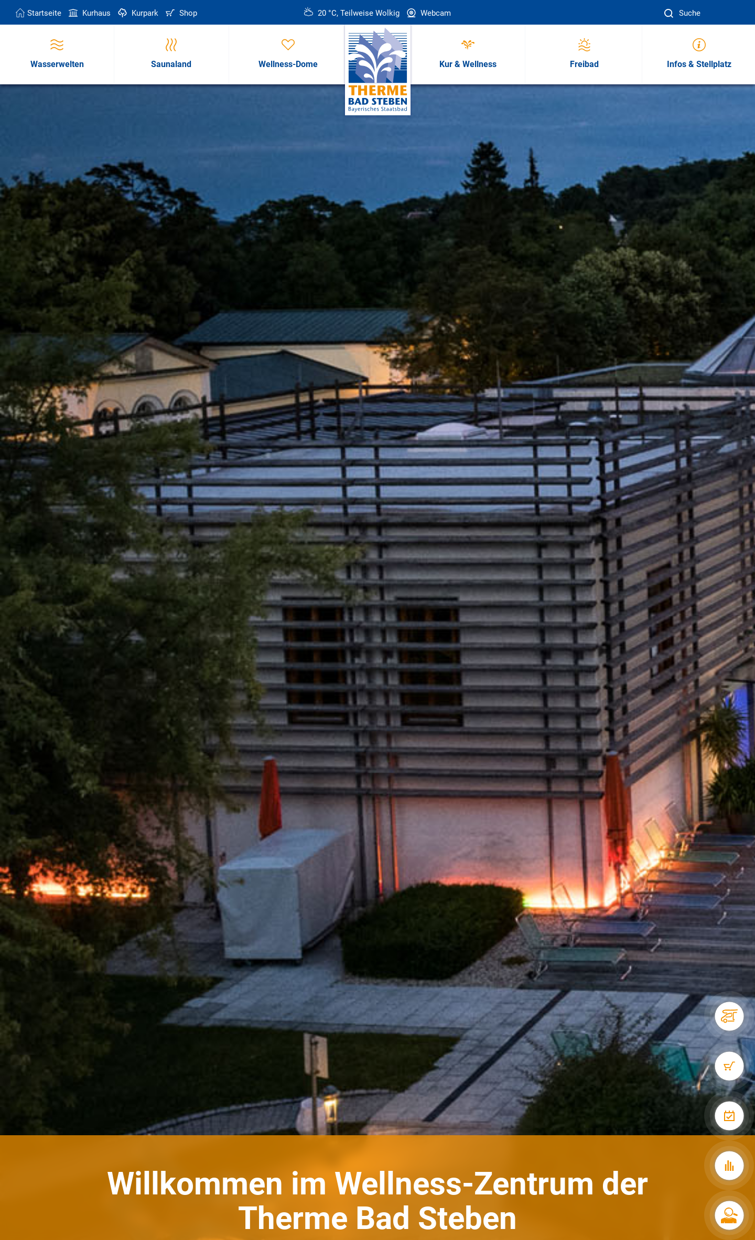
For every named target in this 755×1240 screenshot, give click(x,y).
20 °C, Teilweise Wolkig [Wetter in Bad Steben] (352, 13)
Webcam (428, 13)
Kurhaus (89, 13)
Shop (180, 13)
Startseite (38, 13)
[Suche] (670, 13)
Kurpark (137, 13)
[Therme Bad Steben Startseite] (378, 70)
